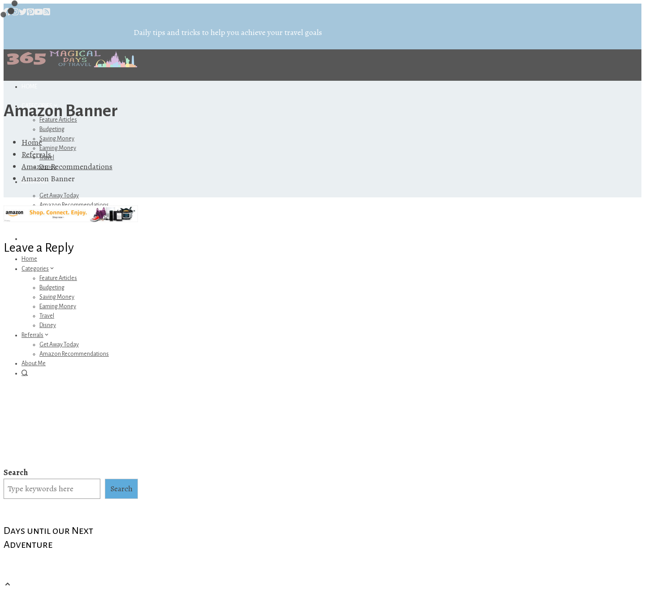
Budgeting (51, 129)
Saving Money (56, 138)
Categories (38, 269)
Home (29, 86)
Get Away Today (59, 195)
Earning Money (57, 148)
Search (16, 472)
